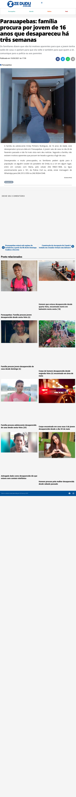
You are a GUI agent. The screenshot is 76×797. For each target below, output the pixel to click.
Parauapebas (11, 11)
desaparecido (8, 182)
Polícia (49, 11)
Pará (66, 11)
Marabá (31, 11)
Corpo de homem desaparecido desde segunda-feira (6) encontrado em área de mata (56, 373)
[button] (58, 59)
